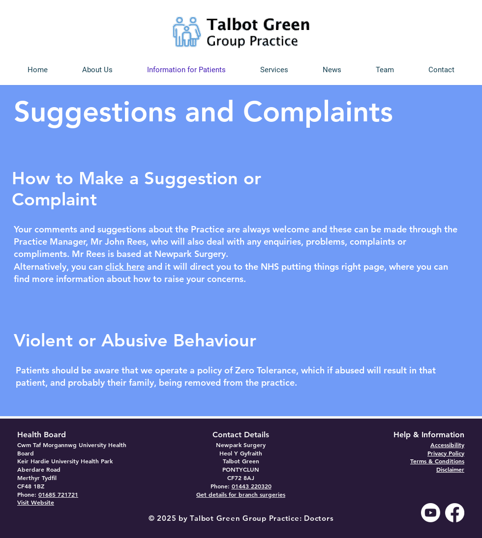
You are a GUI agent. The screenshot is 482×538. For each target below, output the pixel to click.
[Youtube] (430, 512)
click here (125, 266)
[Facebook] (454, 512)
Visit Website (35, 502)
